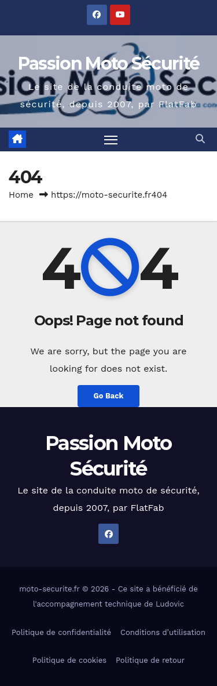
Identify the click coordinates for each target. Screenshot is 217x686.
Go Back (109, 395)
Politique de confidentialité (61, 632)
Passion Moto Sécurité (108, 63)
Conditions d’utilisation (162, 632)
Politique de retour (150, 660)
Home (21, 195)
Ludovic (170, 604)
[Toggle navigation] (111, 140)
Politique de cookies (69, 660)
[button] (200, 138)
